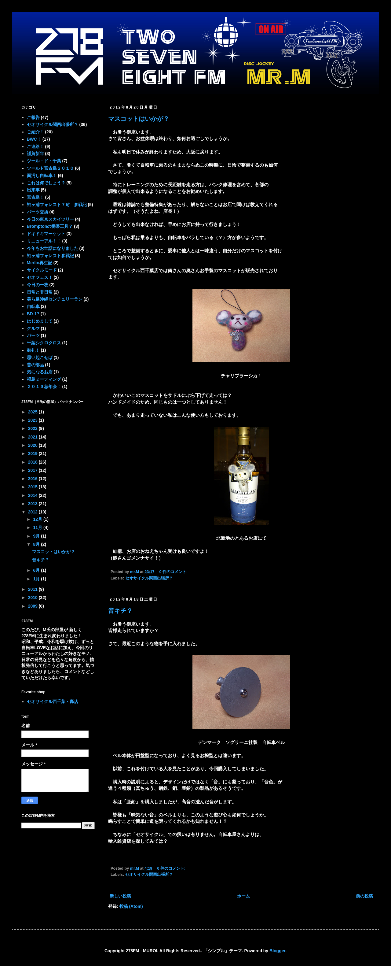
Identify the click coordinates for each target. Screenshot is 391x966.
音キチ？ (120, 610)
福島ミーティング (44, 379)
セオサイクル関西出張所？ (149, 578)
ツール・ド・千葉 (44, 160)
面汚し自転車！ (42, 175)
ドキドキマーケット (46, 233)
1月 (37, 578)
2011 (33, 589)
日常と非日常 (40, 292)
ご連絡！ (35, 146)
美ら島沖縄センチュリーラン (54, 299)
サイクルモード (42, 270)
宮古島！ (35, 197)
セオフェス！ (40, 277)
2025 (33, 411)
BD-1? (33, 313)
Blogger (277, 950)
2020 (33, 445)
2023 (33, 420)
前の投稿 (364, 896)
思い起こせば (40, 357)
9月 (37, 536)
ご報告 (33, 117)
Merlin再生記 (39, 262)
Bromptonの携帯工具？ (50, 226)
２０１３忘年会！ (44, 386)
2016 (33, 478)
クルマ (33, 328)
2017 (33, 470)
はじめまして (40, 321)
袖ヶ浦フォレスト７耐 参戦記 (57, 204)
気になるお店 (40, 371)
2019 (33, 453)
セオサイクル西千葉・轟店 (52, 701)
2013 (33, 503)
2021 (33, 437)
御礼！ (33, 350)
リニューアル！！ (44, 241)
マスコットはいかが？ (138, 118)
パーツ (33, 335)
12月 (38, 519)
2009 (33, 606)
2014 (33, 495)
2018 (33, 462)
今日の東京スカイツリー (50, 219)
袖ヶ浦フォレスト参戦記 (50, 255)
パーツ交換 (37, 211)
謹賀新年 (35, 153)
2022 (33, 428)
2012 (33, 511)
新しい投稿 (120, 896)
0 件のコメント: (174, 572)
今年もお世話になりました (52, 248)
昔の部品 (35, 364)
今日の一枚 (37, 284)
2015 (33, 486)
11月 (38, 527)
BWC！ (34, 139)
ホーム (243, 896)
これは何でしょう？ (46, 182)
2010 (33, 597)
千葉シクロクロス (44, 342)
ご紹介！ (35, 131)
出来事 (33, 189)
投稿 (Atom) (131, 906)
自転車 (33, 306)
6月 (37, 570)
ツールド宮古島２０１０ (50, 168)
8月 (37, 544)
